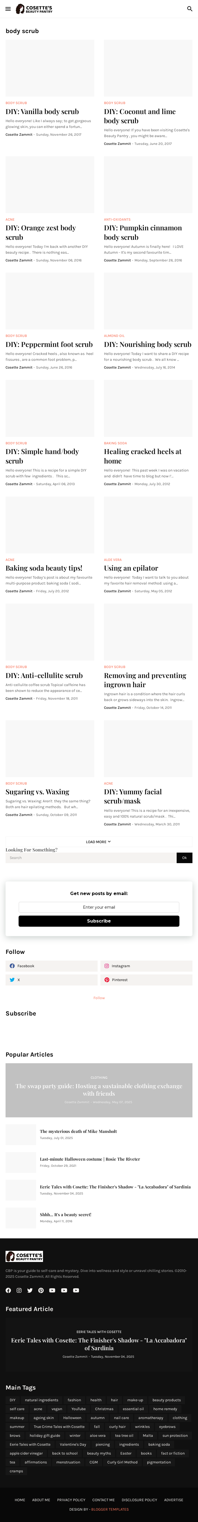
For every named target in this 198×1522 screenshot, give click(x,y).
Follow (99, 998)
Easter (125, 1453)
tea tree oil (124, 1435)
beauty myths (99, 1453)
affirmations (36, 1462)
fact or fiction (173, 1453)
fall (97, 1426)
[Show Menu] (7, 9)
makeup (17, 1417)
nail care (121, 1417)
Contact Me (103, 1500)
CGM (94, 1462)
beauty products (167, 1400)
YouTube (79, 1409)
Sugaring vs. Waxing (37, 791)
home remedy (165, 1409)
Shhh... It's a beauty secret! (65, 1214)
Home (20, 1500)
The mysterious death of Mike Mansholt (78, 1131)
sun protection (175, 1435)
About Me (41, 1500)
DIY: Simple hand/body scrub (42, 456)
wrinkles (142, 1426)
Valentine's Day (73, 1444)
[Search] (190, 9)
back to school (65, 1453)
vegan (57, 1409)
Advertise (173, 1500)
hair (114, 1400)
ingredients (129, 1444)
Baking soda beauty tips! (44, 567)
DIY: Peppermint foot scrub (49, 344)
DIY (13, 1400)
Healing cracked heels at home (143, 456)
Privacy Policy (71, 1500)
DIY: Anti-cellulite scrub (44, 675)
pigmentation (159, 1462)
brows (15, 1435)
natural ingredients (41, 1400)
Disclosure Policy (139, 1500)
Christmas (104, 1409)
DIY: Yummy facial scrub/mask (133, 796)
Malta (148, 1435)
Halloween (72, 1417)
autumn (98, 1417)
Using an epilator (131, 567)
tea (12, 1462)
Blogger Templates (110, 1509)
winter (75, 1435)
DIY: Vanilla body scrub (42, 111)
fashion (74, 1400)
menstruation (68, 1462)
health (95, 1400)
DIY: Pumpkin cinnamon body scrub (143, 232)
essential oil (133, 1409)
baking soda (159, 1444)
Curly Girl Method (122, 1462)
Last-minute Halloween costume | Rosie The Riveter (90, 1159)
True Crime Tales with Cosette (59, 1426)
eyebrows (167, 1426)
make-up (135, 1400)
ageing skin (44, 1417)
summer (17, 1426)
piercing (103, 1444)
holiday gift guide (45, 1435)
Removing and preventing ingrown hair (145, 680)
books (146, 1453)
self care (17, 1409)
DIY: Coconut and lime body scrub (140, 116)
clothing (180, 1417)
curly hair (117, 1426)
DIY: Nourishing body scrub (147, 344)
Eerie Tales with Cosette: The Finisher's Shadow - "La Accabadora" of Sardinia (115, 1187)
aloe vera (98, 1435)
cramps (16, 1471)
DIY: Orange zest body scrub (41, 232)
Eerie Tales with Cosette (30, 1444)
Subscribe (99, 921)
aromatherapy (150, 1417)
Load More (96, 842)
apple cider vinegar (26, 1453)
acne (38, 1409)
